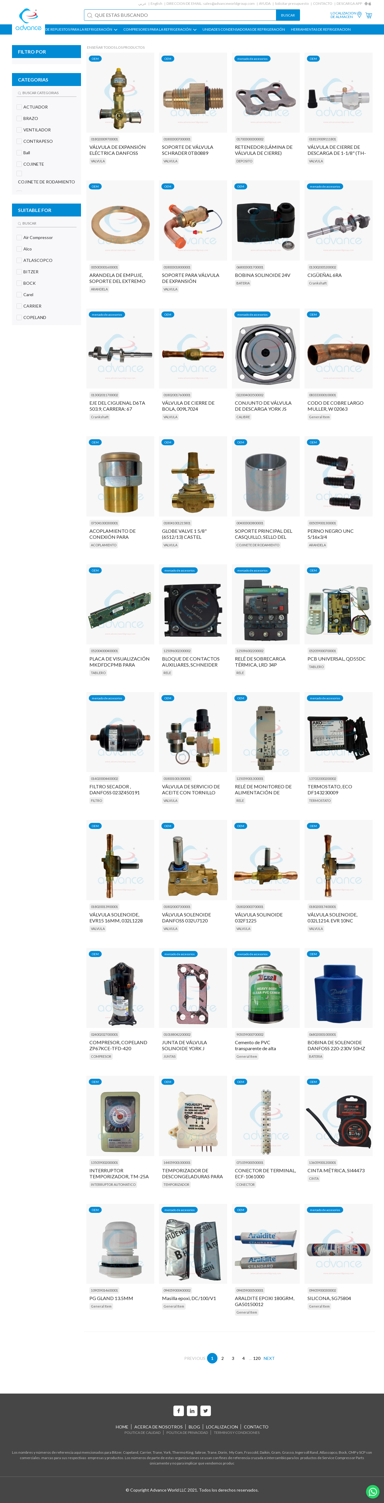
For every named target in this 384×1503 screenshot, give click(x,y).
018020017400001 (322, 907)
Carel (28, 294)
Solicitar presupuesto (292, 3)
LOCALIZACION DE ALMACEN (343, 15)
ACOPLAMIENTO (103, 545)
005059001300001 (322, 523)
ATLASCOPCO (37, 260)
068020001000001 (322, 1034)
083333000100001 (322, 395)
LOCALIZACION (222, 1426)
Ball (26, 152)
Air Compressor (38, 237)
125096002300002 (177, 651)
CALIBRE (243, 417)
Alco (27, 248)
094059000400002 (177, 1290)
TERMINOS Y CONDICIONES (237, 1432)
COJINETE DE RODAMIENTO (46, 181)
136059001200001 (322, 1162)
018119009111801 (322, 139)
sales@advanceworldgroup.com (229, 3)
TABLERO (98, 673)
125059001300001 (249, 779)
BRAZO (30, 118)
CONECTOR (245, 1184)
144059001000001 (177, 1162)
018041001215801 (177, 523)
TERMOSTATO (320, 800)
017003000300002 (249, 139)
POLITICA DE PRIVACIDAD (187, 1432)
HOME (122, 1426)
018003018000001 (177, 267)
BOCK (29, 283)
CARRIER (32, 305)
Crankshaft (318, 283)
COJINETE (33, 164)
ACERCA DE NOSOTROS (158, 1426)
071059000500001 (249, 1162)
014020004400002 (104, 779)
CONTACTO (322, 3)
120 (256, 1358)
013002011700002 (104, 395)
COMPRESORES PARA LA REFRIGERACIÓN (159, 29)
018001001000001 (177, 779)
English (156, 3)
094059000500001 (249, 1290)
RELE (167, 673)
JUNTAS (170, 1056)
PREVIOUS (195, 1358)
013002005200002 (322, 267)
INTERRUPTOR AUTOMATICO (113, 1184)
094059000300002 (322, 1290)
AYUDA (265, 3)
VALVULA (98, 161)
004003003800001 (249, 523)
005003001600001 (104, 267)
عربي (142, 3)
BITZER (30, 271)
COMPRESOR (101, 1056)
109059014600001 (104, 1290)
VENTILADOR (37, 129)
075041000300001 (104, 523)
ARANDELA (99, 289)
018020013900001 (104, 907)
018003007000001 (177, 139)
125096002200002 (249, 651)
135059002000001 (104, 1162)
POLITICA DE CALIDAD (142, 1432)
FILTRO (96, 800)
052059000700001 (322, 651)
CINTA (314, 1178)
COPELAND (34, 317)
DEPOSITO (244, 161)
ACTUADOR (35, 106)
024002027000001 (104, 1034)
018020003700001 (249, 907)
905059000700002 (249, 1034)
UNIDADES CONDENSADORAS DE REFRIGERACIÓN (243, 29)
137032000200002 (322, 779)
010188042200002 (177, 1034)
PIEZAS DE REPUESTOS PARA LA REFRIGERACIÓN (75, 29)
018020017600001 (177, 395)
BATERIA (243, 283)
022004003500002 (249, 395)
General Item (319, 417)
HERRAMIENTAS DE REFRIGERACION (321, 29)
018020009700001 (104, 139)
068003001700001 (249, 267)
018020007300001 (177, 907)
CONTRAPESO (38, 141)
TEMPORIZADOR (176, 1184)
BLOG (194, 1426)
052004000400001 (104, 651)
